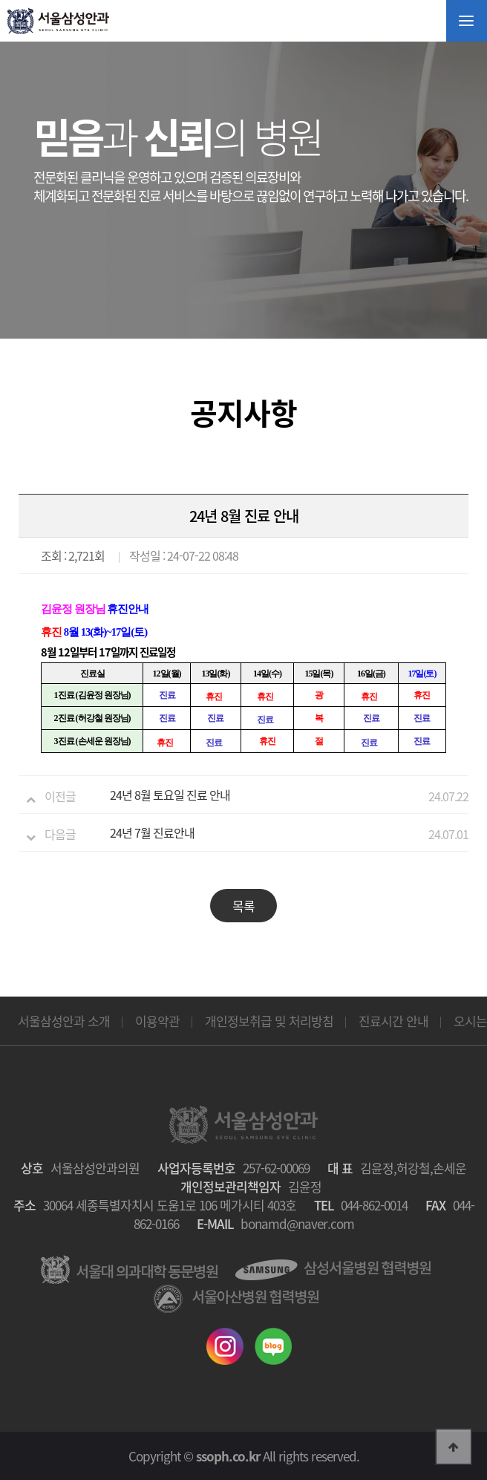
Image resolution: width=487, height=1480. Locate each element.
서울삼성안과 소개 (64, 1020)
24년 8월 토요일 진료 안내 (170, 794)
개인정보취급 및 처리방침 (269, 1020)
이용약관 (157, 1020)
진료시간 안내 (393, 1020)
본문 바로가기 (0, 0)
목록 (243, 905)
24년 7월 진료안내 (152, 832)
